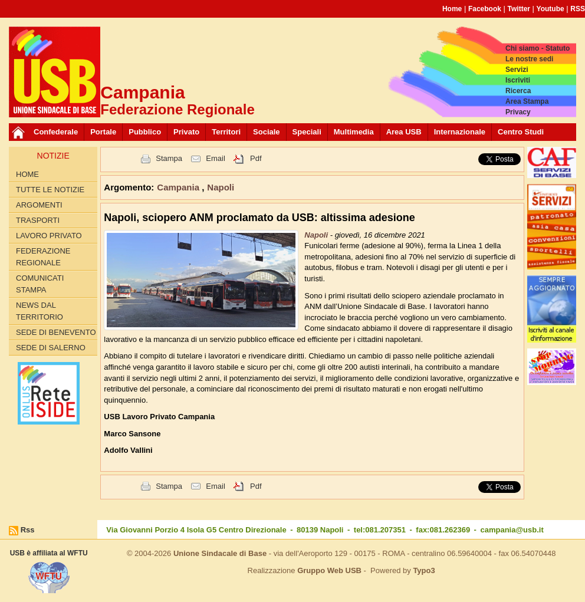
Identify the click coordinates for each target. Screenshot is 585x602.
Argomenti (39, 204)
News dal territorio (39, 311)
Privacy (518, 112)
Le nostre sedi (529, 59)
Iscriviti (517, 80)
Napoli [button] (220, 187)
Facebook (484, 9)
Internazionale (459, 131)
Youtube (550, 9)
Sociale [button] (266, 131)
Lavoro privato (49, 235)
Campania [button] (179, 187)
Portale (103, 131)
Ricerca (518, 91)
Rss (28, 529)
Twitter (519, 9)
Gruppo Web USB (329, 570)
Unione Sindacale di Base (220, 553)
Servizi (516, 69)
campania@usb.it (511, 529)
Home (452, 9)
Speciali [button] (306, 131)
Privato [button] (186, 131)
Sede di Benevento (56, 332)
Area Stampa (526, 101)
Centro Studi (521, 131)
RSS (577, 9)
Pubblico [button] (145, 131)
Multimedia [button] (354, 131)
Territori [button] (226, 131)
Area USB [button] (404, 131)
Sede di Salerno (51, 347)
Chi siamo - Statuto (537, 48)
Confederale (56, 131)
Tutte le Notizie (50, 189)
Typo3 (424, 570)
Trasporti (38, 220)
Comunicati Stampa (40, 284)
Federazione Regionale (43, 256)
